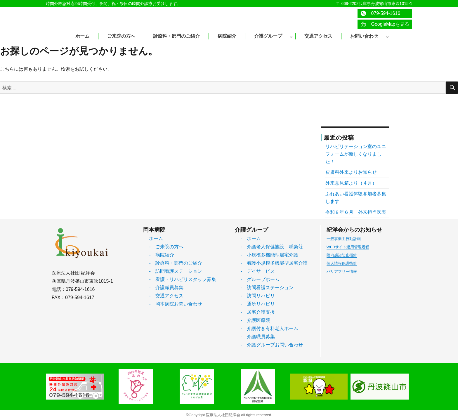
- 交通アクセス (166, 295)
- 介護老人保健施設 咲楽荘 (272, 246)
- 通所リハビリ (258, 303)
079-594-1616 (380, 13)
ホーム (156, 238)
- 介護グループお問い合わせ (272, 344)
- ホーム (251, 238)
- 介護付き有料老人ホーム (269, 328)
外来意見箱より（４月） (351, 183)
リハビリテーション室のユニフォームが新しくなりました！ (355, 154)
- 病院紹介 (161, 254)
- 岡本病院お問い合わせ (175, 303)
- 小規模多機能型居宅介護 (269, 254)
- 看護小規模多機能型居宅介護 (274, 263)
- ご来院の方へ (166, 246)
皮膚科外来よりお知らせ (351, 172)
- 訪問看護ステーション (175, 271)
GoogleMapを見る (384, 24)
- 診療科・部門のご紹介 (175, 263)
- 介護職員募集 (166, 287)
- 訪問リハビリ (258, 295)
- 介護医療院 (255, 320)
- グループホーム (260, 279)
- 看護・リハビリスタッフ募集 (182, 279)
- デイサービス (258, 271)
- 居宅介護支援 (258, 312)
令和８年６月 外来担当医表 (355, 212)
